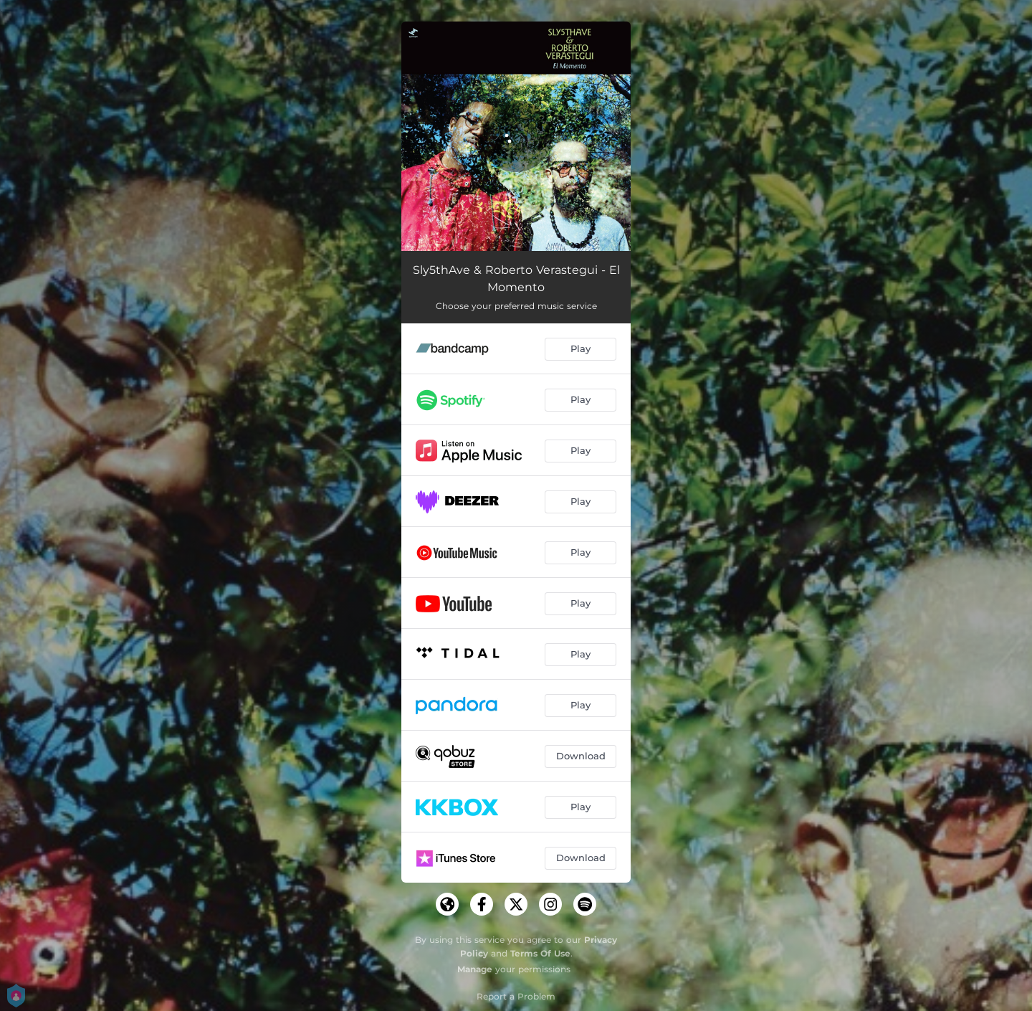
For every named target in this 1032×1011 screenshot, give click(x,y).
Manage (474, 969)
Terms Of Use (540, 953)
